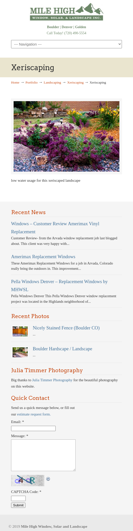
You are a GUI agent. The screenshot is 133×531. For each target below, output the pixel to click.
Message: (19, 436)
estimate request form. (34, 414)
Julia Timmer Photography (52, 380)
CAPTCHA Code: (26, 492)
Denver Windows (66, 12)
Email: (17, 422)
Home (15, 82)
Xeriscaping (75, 82)
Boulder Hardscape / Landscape (62, 348)
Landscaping (52, 82)
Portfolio (31, 82)
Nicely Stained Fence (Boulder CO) (66, 327)
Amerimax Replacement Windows (43, 256)
